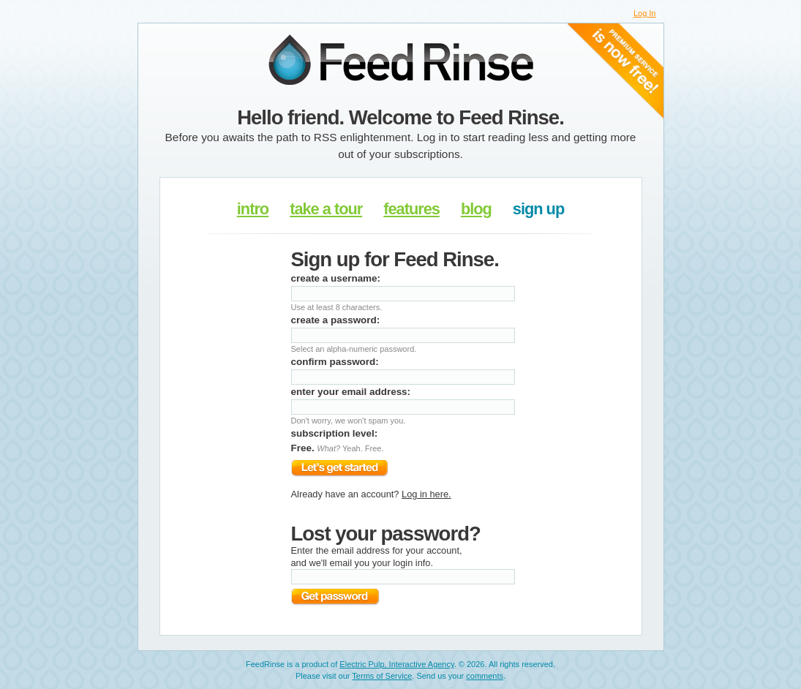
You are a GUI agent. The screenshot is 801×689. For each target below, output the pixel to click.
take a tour (326, 209)
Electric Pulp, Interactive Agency (396, 664)
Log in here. (426, 494)
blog (476, 209)
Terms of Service (382, 675)
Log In (644, 13)
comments (484, 675)
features (411, 209)
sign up (538, 209)
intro (252, 209)
